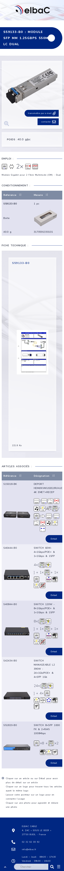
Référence (12, 476)
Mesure (41, 195)
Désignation (44, 476)
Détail (54, 538)
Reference (12, 195)
